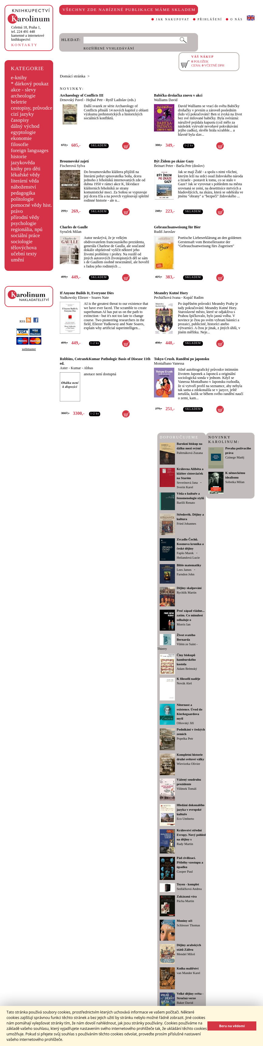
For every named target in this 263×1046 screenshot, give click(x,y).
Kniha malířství (188, 968)
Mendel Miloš (186, 954)
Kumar (76, 368)
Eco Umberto (185, 818)
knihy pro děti (25, 169)
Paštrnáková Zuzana (190, 453)
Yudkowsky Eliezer (74, 297)
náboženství (23, 187)
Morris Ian (183, 624)
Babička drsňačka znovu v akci (178, 95)
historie (19, 156)
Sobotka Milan (234, 482)
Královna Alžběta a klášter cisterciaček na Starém (190, 473)
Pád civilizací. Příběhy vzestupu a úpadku (190, 862)
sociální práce (25, 235)
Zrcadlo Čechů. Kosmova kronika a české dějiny (190, 544)
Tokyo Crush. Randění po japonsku (181, 359)
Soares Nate (100, 297)
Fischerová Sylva (72, 166)
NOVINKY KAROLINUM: (224, 439)
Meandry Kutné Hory (171, 293)
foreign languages (30, 150)
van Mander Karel (188, 973)
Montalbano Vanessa (169, 363)
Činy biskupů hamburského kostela (186, 659)
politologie (22, 199)
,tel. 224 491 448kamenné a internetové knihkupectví (27, 33)
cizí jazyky (22, 114)
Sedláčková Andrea (189, 889)
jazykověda (23, 162)
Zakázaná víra (187, 896)
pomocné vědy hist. (31, 205)
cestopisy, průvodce (32, 108)
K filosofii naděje (188, 678)
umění (17, 260)
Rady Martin (185, 844)
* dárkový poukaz (30, 84)
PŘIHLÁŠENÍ (210, 19)
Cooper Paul (185, 871)
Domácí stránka (72, 76)
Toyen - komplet (188, 884)
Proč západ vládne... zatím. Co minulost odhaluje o (191, 615)
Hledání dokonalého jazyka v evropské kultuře (191, 809)
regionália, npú (27, 229)
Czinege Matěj (234, 457)
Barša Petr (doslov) (190, 166)
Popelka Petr (185, 738)
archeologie (23, 96)
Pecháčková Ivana (167, 297)
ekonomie (21, 138)
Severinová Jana (187, 482)
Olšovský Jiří (185, 723)
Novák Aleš (184, 683)
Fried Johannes (186, 523)
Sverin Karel (185, 487)
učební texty (24, 254)
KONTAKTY (24, 45)
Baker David (185, 1002)
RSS (25, 321)
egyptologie (23, 132)
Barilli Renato (186, 502)
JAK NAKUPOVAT (173, 19)
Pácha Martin (185, 901)
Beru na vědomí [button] (232, 1026)
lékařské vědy (25, 175)
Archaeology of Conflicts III (81, 95)
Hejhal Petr (94, 100)
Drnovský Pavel (71, 100)
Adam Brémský (187, 668)
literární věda (25, 181)
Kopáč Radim (193, 297)
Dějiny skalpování (189, 588)
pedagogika (23, 193)
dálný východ (25, 126)
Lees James (184, 569)
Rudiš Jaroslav (164, 232)
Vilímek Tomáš (186, 788)
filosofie (20, 144)
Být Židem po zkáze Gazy (174, 161)
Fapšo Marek (185, 553)
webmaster (29, 349)
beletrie (19, 102)
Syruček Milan (70, 232)
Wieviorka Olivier (188, 763)
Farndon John (185, 574)
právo (17, 211)
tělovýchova (24, 247)
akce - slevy (23, 90)
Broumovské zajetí (74, 161)
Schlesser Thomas (188, 925)
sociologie (21, 241)
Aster (64, 368)
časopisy (20, 120)
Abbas (88, 368)
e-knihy (19, 77)
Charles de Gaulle (74, 227)
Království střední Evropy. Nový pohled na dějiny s (191, 835)
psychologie (23, 223)
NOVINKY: (72, 89)
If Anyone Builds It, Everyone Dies (87, 293)
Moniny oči (184, 920)
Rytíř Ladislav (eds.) (121, 100)
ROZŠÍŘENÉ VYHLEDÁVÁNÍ (109, 48)
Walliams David (165, 100)
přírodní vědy (25, 217)
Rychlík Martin (186, 592)
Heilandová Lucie (188, 557)
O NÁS (237, 19)
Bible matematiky (189, 565)
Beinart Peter (163, 166)
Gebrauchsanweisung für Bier (177, 227)
